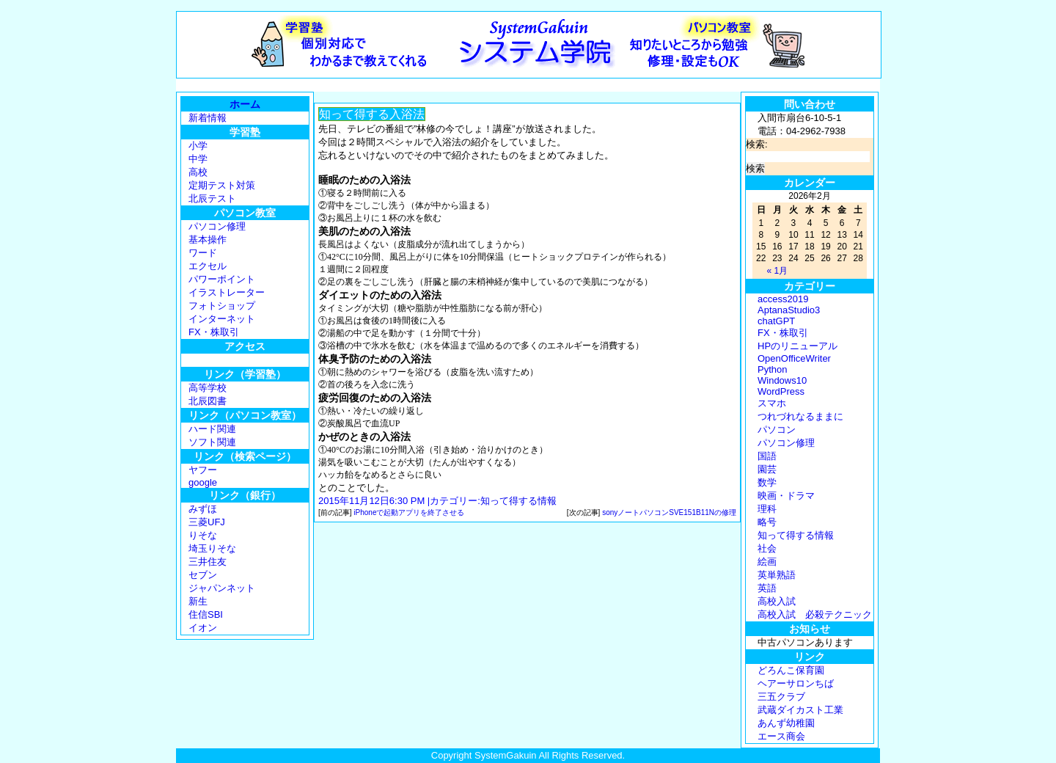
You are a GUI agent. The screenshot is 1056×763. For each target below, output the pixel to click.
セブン (202, 574)
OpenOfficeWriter (794, 358)
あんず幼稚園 (786, 723)
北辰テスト (212, 198)
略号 (767, 521)
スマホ (772, 403)
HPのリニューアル (797, 345)
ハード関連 (212, 428)
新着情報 (207, 117)
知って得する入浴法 (372, 114)
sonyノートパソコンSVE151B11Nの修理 (669, 512)
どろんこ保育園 (791, 670)
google (202, 482)
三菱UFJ (206, 521)
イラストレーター (226, 292)
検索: (757, 144)
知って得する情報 (518, 500)
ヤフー (202, 469)
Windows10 (782, 380)
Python (772, 369)
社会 (767, 548)
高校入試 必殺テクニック (815, 614)
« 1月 (777, 271)
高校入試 (777, 601)
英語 (767, 588)
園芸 (767, 469)
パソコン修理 (217, 226)
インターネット (221, 318)
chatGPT (776, 320)
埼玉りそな (212, 548)
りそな (202, 535)
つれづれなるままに (800, 416)
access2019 (783, 298)
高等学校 (207, 387)
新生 (198, 601)
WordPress (781, 391)
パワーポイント (221, 279)
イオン (202, 627)
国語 (767, 455)
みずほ (202, 508)
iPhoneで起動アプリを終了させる (408, 512)
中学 (198, 158)
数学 (767, 482)
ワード (202, 252)
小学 (198, 145)
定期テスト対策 (221, 185)
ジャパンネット (221, 588)
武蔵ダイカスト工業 (800, 709)
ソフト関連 (212, 442)
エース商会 (781, 736)
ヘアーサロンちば (796, 683)
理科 (767, 508)
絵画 (767, 561)
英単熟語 (777, 574)
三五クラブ (781, 696)
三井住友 (207, 561)
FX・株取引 (213, 331)
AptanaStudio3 (789, 309)
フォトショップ (221, 305)
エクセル (207, 265)
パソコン (777, 429)
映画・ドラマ (786, 495)
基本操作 (207, 239)
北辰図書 (207, 400)
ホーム (245, 104)
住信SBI (205, 614)
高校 (198, 172)
